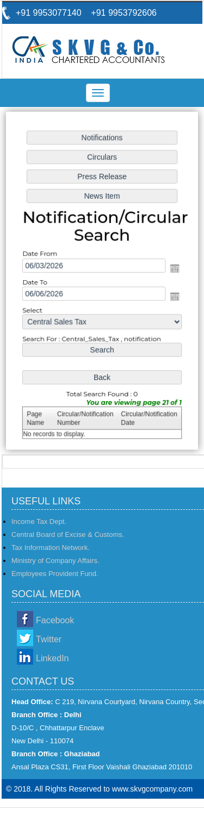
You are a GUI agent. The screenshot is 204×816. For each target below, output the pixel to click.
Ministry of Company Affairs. (55, 560)
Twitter (48, 639)
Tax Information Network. (50, 547)
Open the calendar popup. (174, 268)
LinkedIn (52, 658)
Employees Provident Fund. (54, 574)
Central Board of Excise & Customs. (67, 534)
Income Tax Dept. (38, 521)
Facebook (55, 620)
